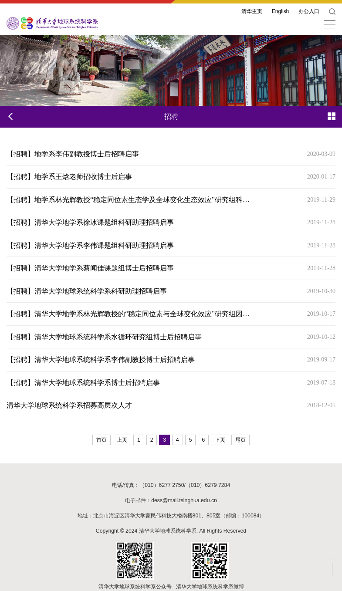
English (280, 11)
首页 (101, 440)
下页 (220, 440)
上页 (122, 440)
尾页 (240, 440)
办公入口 (308, 11)
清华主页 (251, 11)
